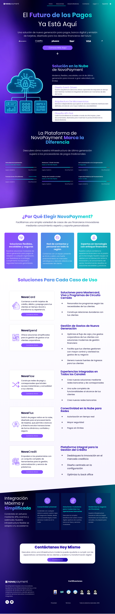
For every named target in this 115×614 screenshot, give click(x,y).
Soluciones (60, 4)
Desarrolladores (73, 4)
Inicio (51, 4)
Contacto (85, 4)
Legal (95, 4)
